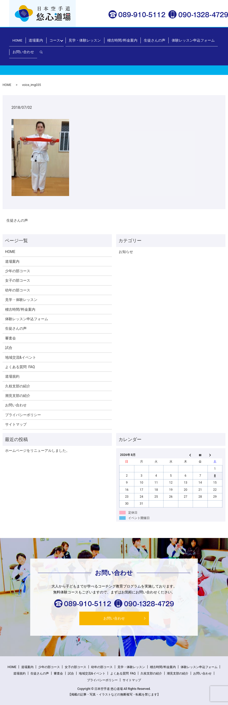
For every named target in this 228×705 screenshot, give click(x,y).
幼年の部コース (17, 290)
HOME (27, 38)
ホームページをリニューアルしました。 (37, 450)
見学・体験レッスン (81, 38)
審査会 (10, 338)
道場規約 (12, 376)
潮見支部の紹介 (17, 396)
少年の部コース (17, 271)
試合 (8, 348)
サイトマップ (16, 424)
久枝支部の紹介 (17, 386)
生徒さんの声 (137, 38)
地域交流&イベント (20, 357)
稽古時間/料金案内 (112, 38)
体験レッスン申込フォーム (168, 38)
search (218, 38)
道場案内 (42, 38)
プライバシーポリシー (23, 415)
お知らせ (126, 252)
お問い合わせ (200, 38)
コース (56, 38)
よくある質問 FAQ (20, 367)
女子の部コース (17, 280)
